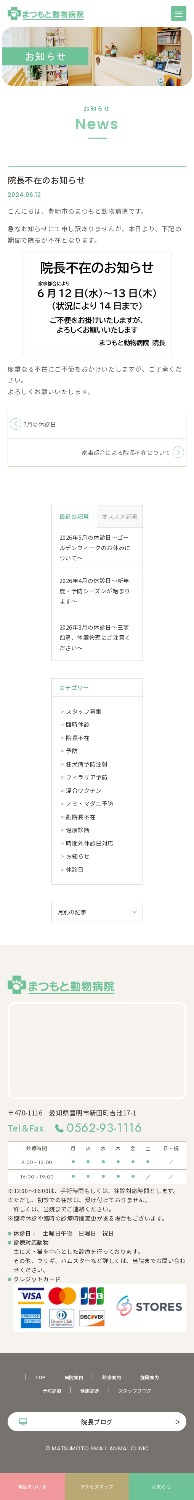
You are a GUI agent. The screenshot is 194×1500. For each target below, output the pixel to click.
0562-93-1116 (104, 1128)
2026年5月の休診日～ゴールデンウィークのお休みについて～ (95, 547)
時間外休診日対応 (90, 843)
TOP (40, 1377)
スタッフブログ (135, 1390)
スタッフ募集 (84, 711)
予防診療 (51, 1390)
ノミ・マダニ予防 (90, 803)
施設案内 (149, 1377)
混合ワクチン (84, 790)
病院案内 (73, 1377)
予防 (72, 751)
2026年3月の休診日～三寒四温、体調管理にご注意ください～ (95, 637)
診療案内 (111, 1377)
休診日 (75, 869)
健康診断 (78, 830)
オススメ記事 (120, 516)
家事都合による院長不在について (126, 452)
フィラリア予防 (86, 777)
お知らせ (78, 856)
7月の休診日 (39, 424)
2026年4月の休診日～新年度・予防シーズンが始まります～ (94, 590)
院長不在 (78, 738)
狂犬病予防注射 (86, 764)
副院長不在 (81, 817)
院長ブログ (97, 1421)
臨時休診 (78, 724)
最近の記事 (74, 516)
